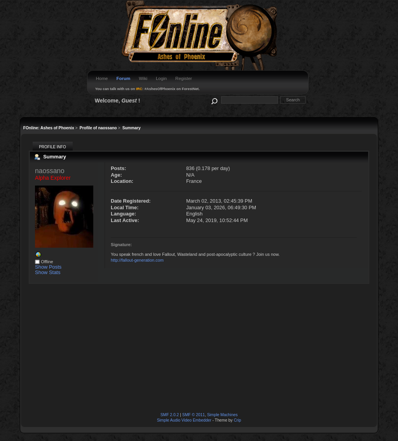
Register (183, 78)
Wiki (143, 78)
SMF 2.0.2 (170, 415)
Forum (123, 78)
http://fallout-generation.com (137, 260)
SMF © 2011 (193, 415)
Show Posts (48, 267)
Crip (237, 420)
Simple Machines (222, 415)
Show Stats (47, 272)
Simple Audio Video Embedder (184, 420)
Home (102, 78)
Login (161, 78)
